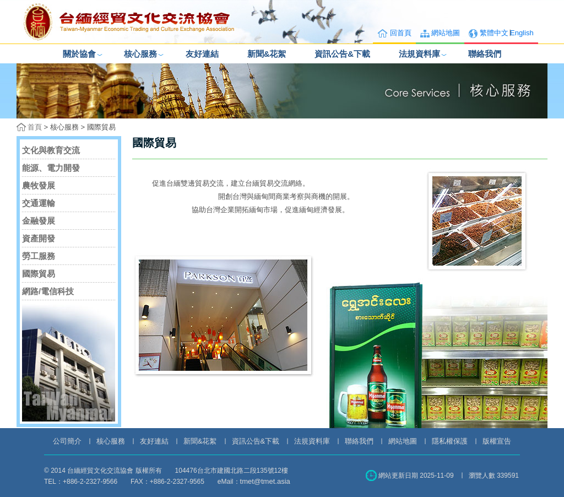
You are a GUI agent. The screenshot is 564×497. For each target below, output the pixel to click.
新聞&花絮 (266, 53)
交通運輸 (38, 203)
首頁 (35, 127)
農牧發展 (38, 185)
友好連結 (202, 53)
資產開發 (38, 238)
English (522, 33)
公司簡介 (67, 441)
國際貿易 (38, 273)
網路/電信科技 (48, 291)
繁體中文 (494, 33)
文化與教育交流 (51, 150)
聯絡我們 (484, 53)
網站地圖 (445, 33)
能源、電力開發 (51, 167)
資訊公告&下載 (342, 53)
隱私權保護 (450, 441)
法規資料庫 (419, 53)
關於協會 (79, 53)
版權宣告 (496, 441)
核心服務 (140, 53)
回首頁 (400, 33)
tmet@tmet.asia (265, 481)
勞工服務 (38, 256)
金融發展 (38, 220)
